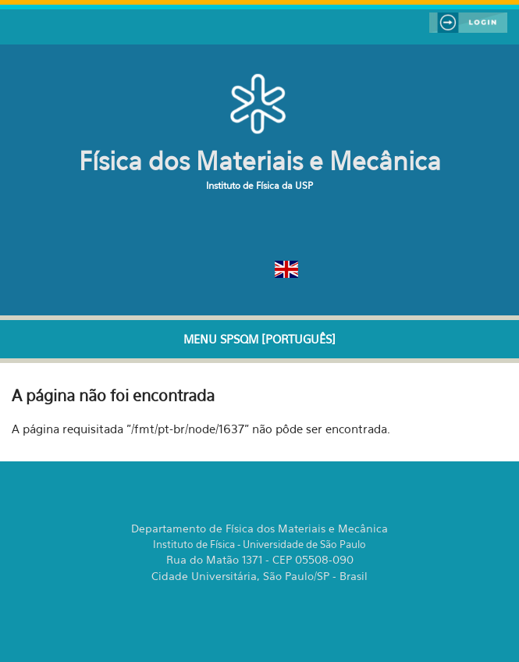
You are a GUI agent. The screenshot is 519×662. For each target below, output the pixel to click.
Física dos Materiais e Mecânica (260, 161)
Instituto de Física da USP (259, 185)
